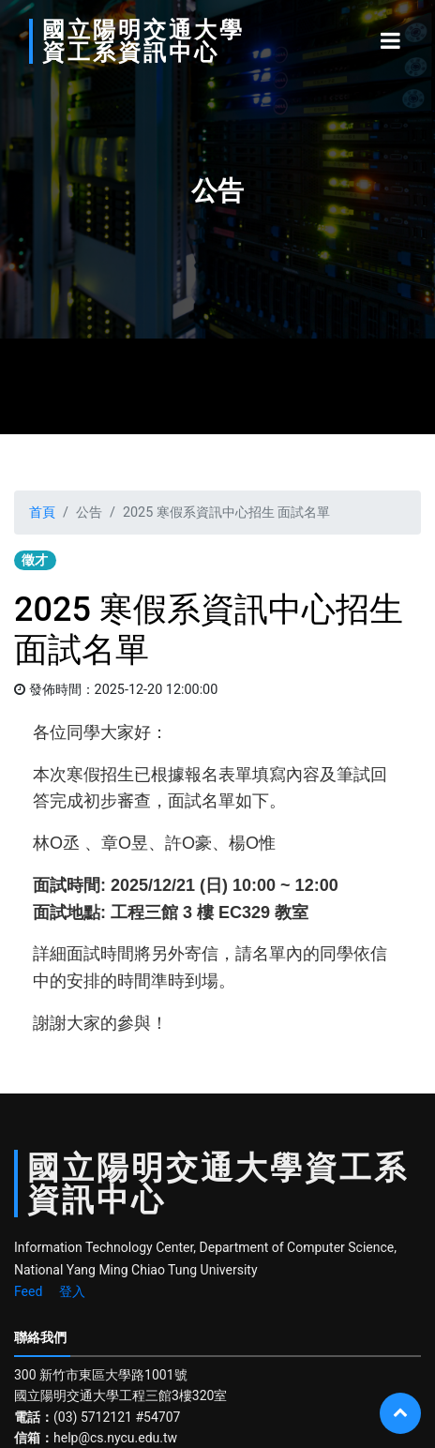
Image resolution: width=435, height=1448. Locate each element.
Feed (28, 1291)
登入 (72, 1291)
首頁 (42, 512)
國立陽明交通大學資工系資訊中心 (143, 41)
